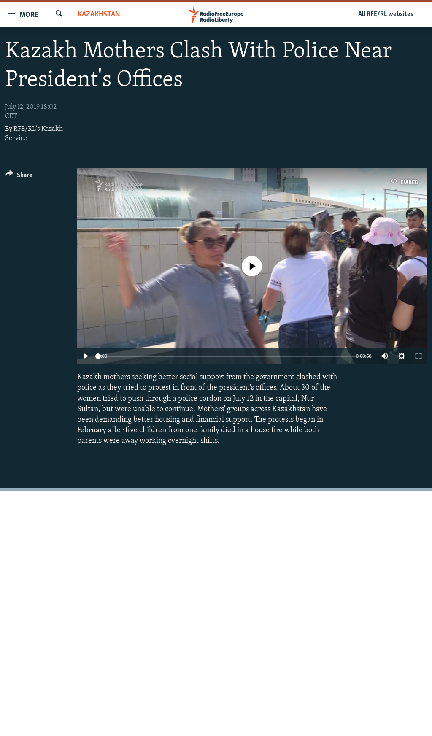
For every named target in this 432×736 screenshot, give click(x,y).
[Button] (18, 176)
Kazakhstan (99, 15)
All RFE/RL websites (385, 14)
